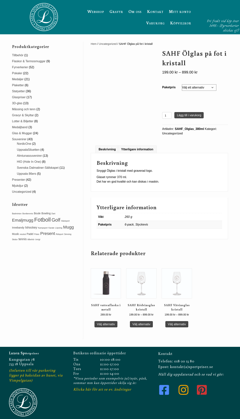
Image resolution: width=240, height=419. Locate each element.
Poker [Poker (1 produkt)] (36, 234)
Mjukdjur (17, 185)
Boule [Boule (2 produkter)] (37, 213)
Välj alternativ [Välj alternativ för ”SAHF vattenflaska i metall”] (106, 324)
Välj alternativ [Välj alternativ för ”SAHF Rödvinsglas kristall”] (141, 324)
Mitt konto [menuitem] (180, 11)
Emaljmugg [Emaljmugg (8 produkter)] (22, 220)
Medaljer (17, 79)
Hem (94, 43)
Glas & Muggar (22, 133)
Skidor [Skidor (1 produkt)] (15, 239)
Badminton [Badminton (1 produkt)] (17, 213)
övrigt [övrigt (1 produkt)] (37, 239)
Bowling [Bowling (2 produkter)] (46, 213)
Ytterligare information (137, 149)
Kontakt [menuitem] (155, 11)
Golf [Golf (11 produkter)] (56, 220)
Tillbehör (17, 55)
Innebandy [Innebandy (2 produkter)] (18, 227)
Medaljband (20, 127)
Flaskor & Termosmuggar (28, 61)
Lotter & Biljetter (22, 121)
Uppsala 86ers (26, 173)
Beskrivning (107, 149)
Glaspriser (19, 97)
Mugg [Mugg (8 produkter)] (68, 227)
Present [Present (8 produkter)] (47, 233)
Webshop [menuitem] (95, 11)
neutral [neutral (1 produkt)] (23, 234)
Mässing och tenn (23, 109)
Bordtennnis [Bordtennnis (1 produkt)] (27, 213)
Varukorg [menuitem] (155, 22)
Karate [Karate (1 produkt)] (51, 228)
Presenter (18, 179)
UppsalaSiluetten (28, 149)
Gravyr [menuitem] (116, 11)
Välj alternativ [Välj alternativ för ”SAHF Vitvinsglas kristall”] (177, 324)
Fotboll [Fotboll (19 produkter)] (42, 220)
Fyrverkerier (20, 67)
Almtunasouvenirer (29, 155)
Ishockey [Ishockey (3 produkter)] (31, 227)
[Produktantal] (167, 115)
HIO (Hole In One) (29, 161)
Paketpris (169, 87)
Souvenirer (19, 139)
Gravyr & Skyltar (23, 115)
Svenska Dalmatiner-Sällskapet (37, 167)
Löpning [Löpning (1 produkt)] (58, 228)
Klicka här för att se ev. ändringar (102, 389)
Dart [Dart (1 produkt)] (53, 213)
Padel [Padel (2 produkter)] (30, 233)
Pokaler (17, 73)
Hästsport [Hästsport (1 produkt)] (65, 221)
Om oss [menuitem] (135, 11)
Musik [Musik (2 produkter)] (15, 233)
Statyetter (18, 91)
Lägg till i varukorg (189, 115)
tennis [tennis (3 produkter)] (23, 239)
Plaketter (18, 85)
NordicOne (24, 143)
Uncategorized (108, 43)
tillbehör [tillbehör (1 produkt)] (31, 239)
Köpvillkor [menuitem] (180, 22)
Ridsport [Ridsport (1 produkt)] (59, 234)
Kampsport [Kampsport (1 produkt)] (43, 228)
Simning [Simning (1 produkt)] (67, 234)
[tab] (107, 149)
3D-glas (17, 103)
